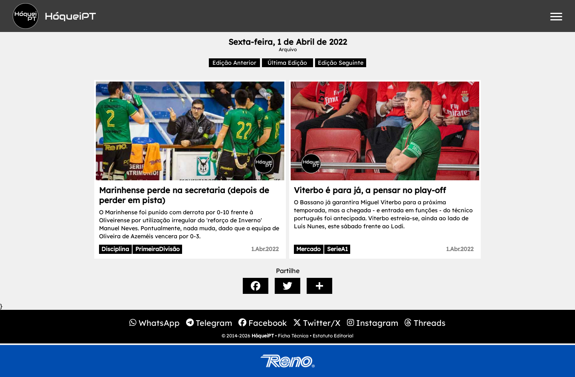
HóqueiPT (263, 336)
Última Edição (287, 62)
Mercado (308, 249)
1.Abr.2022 (265, 249)
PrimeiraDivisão (157, 249)
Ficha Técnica (293, 336)
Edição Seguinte (340, 62)
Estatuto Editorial (333, 336)
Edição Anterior (234, 62)
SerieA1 (337, 249)
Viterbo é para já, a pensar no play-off (370, 190)
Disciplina (115, 249)
